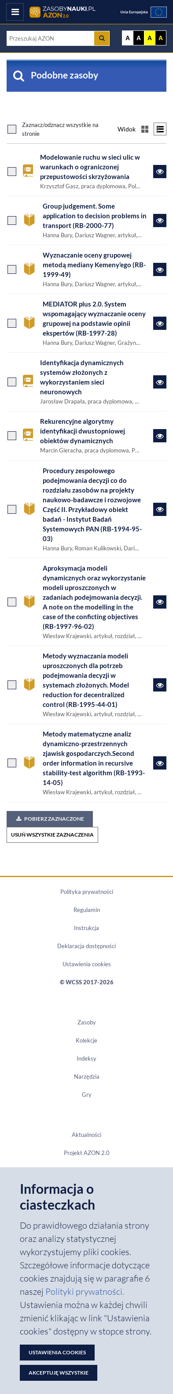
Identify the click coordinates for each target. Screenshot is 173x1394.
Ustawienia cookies (87, 964)
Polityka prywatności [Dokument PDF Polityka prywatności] (86, 891)
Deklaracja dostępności (86, 945)
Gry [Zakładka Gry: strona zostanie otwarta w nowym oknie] (87, 1094)
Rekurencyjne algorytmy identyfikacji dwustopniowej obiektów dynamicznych (82, 431)
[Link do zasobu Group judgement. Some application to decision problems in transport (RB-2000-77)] (159, 220)
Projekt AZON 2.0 (87, 1152)
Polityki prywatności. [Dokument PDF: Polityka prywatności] (84, 1291)
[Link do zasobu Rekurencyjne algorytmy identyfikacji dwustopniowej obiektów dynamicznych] (159, 435)
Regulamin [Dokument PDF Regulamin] (87, 909)
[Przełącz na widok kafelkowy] (144, 129)
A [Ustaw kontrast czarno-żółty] (160, 37)
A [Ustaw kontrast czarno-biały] (138, 37)
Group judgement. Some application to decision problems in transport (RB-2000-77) (95, 215)
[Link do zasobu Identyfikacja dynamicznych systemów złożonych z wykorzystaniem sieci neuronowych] (159, 382)
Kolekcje (86, 1040)
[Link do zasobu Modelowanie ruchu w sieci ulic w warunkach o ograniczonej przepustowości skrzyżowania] (159, 171)
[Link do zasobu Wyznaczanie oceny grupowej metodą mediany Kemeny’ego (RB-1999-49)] (159, 269)
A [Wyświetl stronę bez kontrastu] (127, 37)
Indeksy (86, 1058)
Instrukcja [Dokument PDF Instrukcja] (86, 927)
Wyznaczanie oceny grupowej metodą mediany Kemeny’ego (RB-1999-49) (94, 264)
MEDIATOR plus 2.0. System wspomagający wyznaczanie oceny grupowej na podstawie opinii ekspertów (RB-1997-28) (94, 318)
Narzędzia (86, 1076)
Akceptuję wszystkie (58, 1372)
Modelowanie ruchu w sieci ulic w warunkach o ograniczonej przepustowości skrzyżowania (90, 166)
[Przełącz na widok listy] (160, 129)
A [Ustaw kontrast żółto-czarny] (149, 37)
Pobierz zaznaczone (49, 818)
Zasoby (86, 1022)
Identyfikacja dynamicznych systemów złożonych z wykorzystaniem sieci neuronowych (82, 377)
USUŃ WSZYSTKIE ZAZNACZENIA (52, 834)
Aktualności (86, 1134)
